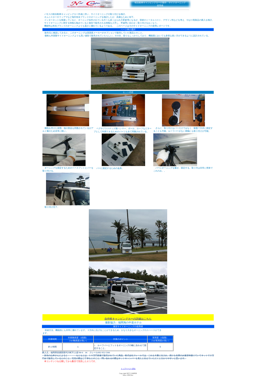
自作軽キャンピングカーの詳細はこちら (128, 318)
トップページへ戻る (128, 369)
